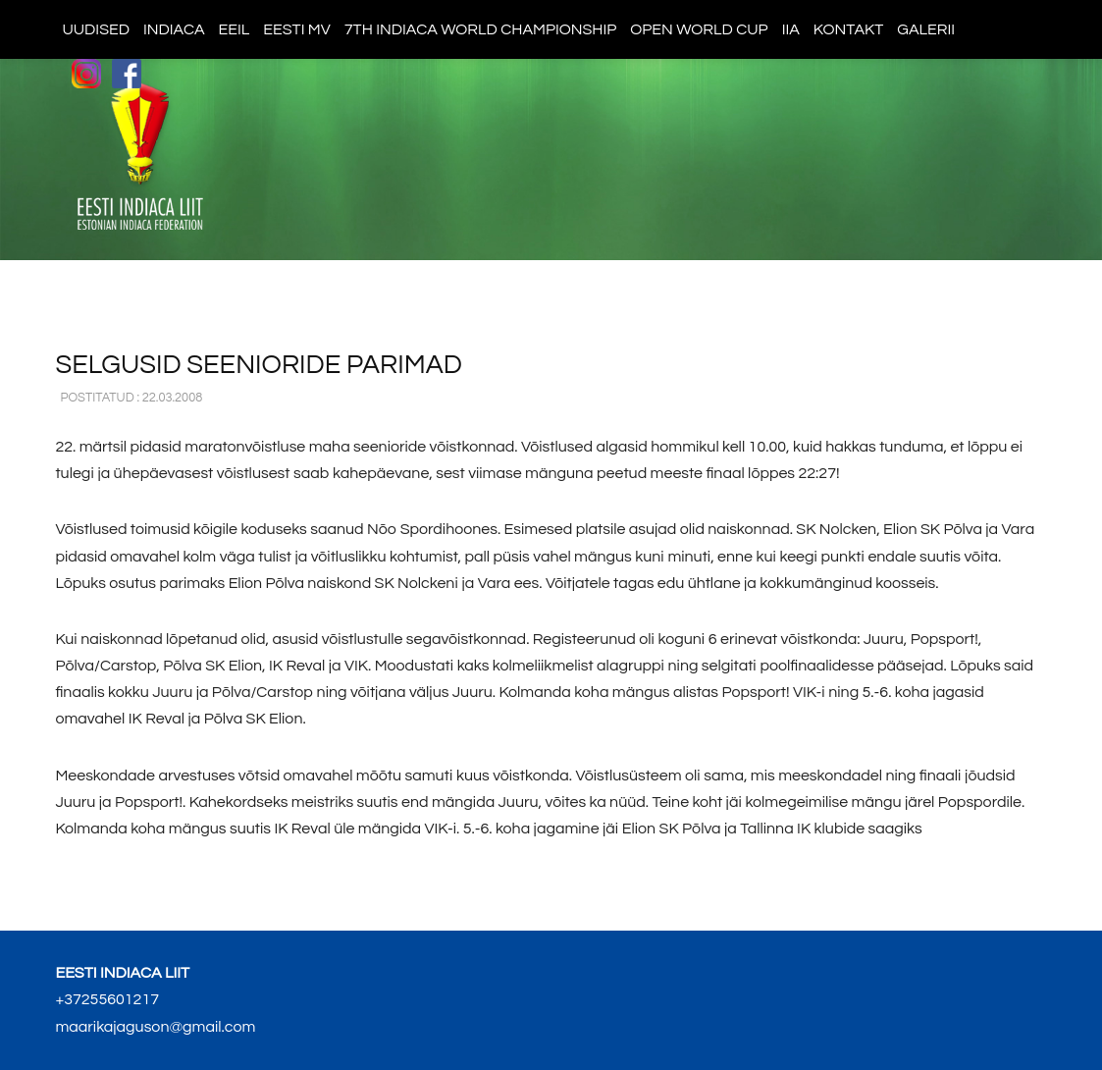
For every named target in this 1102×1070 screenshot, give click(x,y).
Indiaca (174, 29)
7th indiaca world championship (480, 29)
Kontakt (848, 29)
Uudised (96, 29)
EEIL (234, 29)
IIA (791, 29)
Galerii (926, 29)
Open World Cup (698, 29)
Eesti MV (296, 29)
